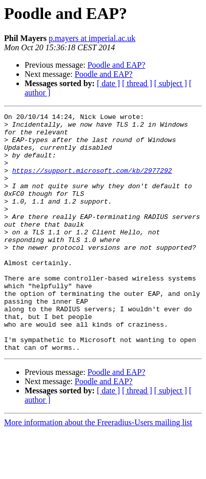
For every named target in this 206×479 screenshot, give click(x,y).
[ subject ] (170, 83)
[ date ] (108, 83)
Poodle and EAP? (117, 65)
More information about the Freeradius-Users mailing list (98, 470)
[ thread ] (137, 83)
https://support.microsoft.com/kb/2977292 (92, 182)
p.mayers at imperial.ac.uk (92, 38)
